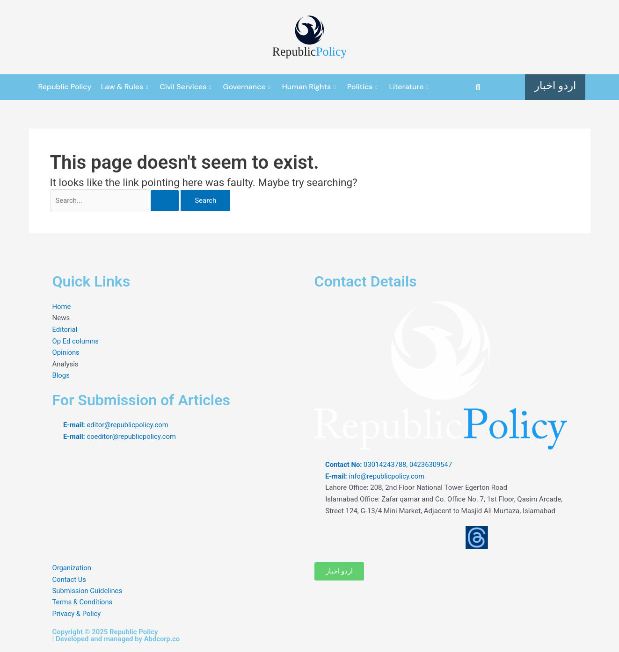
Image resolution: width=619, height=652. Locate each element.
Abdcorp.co (162, 639)
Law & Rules (125, 87)
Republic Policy (65, 87)
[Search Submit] (170, 201)
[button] (478, 87)
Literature (410, 87)
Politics (363, 87)
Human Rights (310, 87)
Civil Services (186, 87)
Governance (247, 87)
